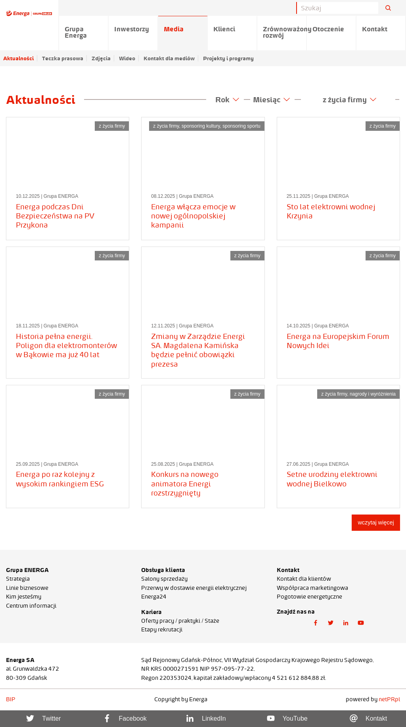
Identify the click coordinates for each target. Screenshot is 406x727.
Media (174, 29)
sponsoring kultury (201, 126)
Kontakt (374, 29)
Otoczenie (328, 29)
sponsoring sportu (241, 126)
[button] (315, 623)
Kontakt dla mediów (169, 58)
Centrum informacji (31, 605)
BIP (10, 699)
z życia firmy (349, 99)
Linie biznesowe (27, 587)
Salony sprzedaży (164, 578)
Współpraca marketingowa (312, 587)
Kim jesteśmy (23, 596)
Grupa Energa (76, 32)
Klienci (224, 29)
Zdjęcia (101, 58)
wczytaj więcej (376, 522)
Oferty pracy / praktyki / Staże (180, 620)
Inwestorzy (131, 29)
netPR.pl (389, 699)
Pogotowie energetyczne (309, 596)
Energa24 (154, 596)
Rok (227, 99)
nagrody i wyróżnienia (373, 394)
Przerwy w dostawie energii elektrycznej (194, 587)
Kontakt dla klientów (304, 578)
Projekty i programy (228, 58)
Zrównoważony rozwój (285, 32)
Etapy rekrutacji (161, 629)
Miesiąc (271, 99)
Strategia (18, 578)
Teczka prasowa (62, 58)
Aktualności (18, 58)
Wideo (127, 58)
